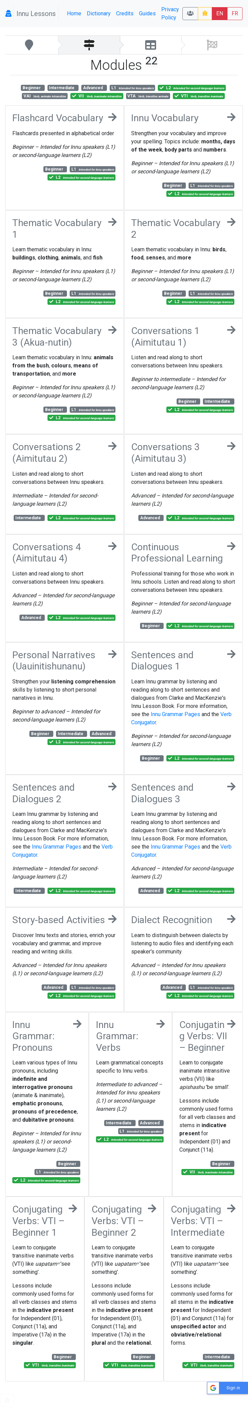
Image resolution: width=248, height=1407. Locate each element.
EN (219, 13)
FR (235, 13)
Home (74, 13)
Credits (125, 13)
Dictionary (99, 13)
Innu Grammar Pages (175, 714)
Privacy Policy (170, 13)
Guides (147, 13)
